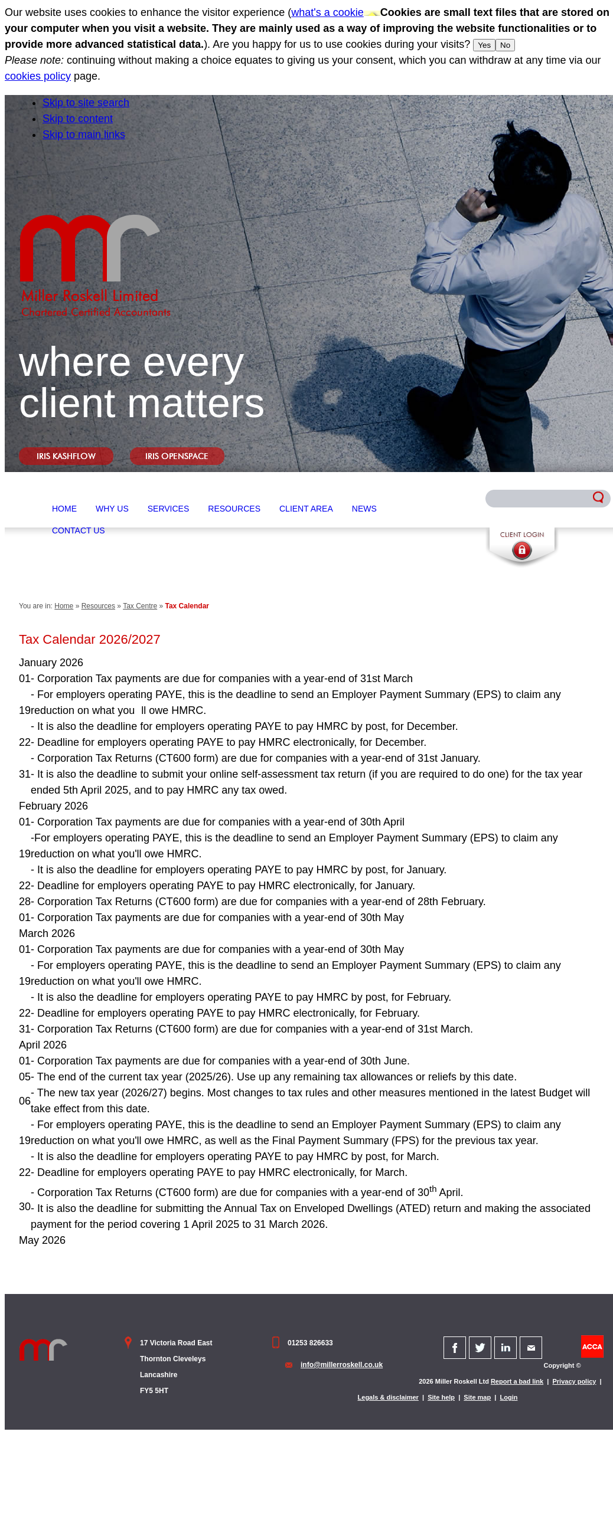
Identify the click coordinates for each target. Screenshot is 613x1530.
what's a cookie (327, 12)
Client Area (306, 508)
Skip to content (78, 119)
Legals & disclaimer (388, 1397)
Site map (477, 1397)
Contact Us (78, 530)
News (364, 508)
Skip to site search (86, 103)
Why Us (112, 508)
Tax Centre (140, 606)
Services (169, 508)
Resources (234, 508)
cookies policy (38, 76)
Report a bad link (517, 1381)
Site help (441, 1397)
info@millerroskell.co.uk (342, 1365)
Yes (484, 45)
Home (64, 508)
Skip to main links (84, 134)
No (505, 45)
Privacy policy (574, 1381)
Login (509, 1397)
